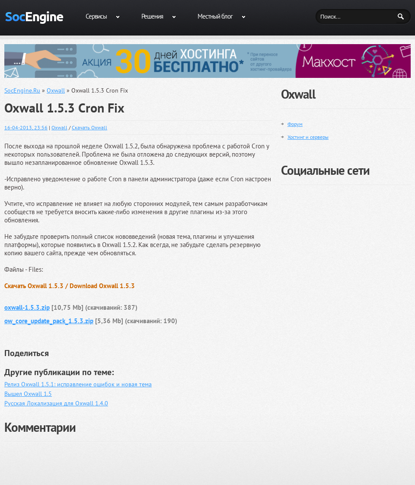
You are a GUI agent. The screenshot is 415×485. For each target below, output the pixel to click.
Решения (152, 16)
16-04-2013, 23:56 (26, 127)
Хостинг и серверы (308, 137)
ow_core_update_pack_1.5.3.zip (48, 321)
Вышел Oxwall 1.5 (28, 394)
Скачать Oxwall (89, 127)
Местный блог (215, 16)
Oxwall (59, 127)
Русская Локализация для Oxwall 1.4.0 (56, 403)
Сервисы (96, 16)
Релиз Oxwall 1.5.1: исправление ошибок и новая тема (78, 384)
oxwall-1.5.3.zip (27, 307)
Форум (295, 124)
